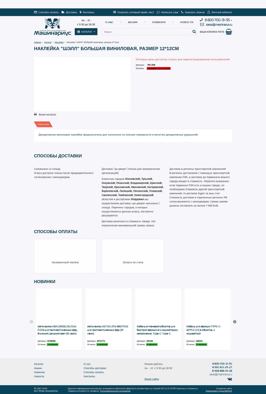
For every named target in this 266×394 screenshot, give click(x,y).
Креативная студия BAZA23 (219, 390)
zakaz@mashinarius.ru (219, 24)
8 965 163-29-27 (222, 367)
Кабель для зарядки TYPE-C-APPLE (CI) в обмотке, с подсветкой (203, 330)
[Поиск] (194, 31)
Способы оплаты (94, 372)
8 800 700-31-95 (217, 20)
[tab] (43, 124)
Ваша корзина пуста (212, 31)
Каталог (39, 364)
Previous (31, 322)
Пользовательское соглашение (115, 390)
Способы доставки (95, 368)
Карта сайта (152, 379)
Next (235, 322)
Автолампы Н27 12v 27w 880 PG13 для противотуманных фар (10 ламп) (107, 330)
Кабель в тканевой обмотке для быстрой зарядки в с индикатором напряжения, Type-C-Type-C (157, 330)
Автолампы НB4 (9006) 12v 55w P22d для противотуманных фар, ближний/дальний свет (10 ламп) (58, 330)
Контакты (89, 376)
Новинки (159, 22)
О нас (109, 22)
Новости (186, 22)
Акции (133, 22)
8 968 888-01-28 (222, 370)
